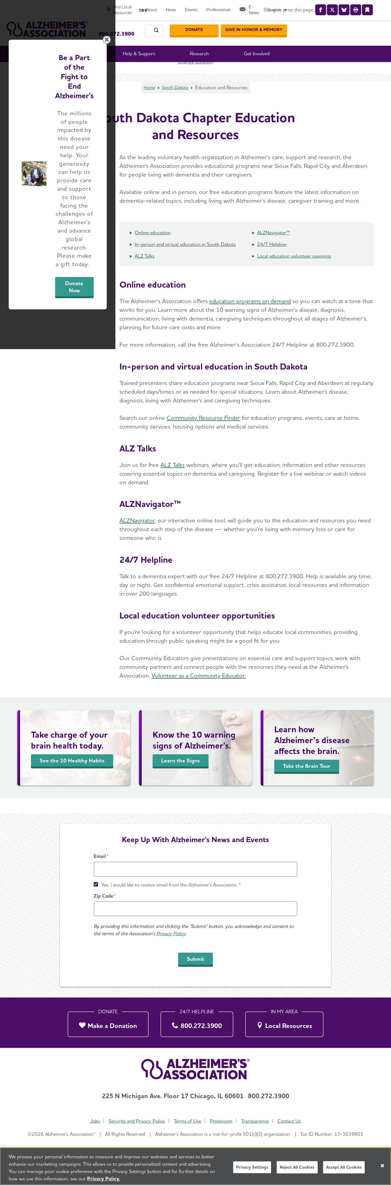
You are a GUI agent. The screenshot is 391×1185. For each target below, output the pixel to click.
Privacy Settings (252, 1169)
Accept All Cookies (344, 1169)
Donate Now (256, 643)
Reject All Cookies (297, 1169)
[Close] (382, 1168)
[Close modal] (324, 523)
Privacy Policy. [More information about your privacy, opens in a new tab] (103, 1180)
